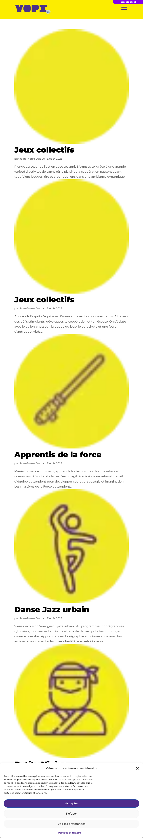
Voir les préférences (71, 824)
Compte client (128, 2)
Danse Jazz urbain (51, 609)
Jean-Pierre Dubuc (32, 158)
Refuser (71, 813)
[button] (137, 768)
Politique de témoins (69, 832)
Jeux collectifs (44, 149)
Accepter (71, 803)
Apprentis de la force (57, 454)
